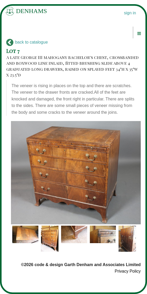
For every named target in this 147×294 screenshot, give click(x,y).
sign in (130, 13)
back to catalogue (27, 42)
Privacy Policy (128, 271)
